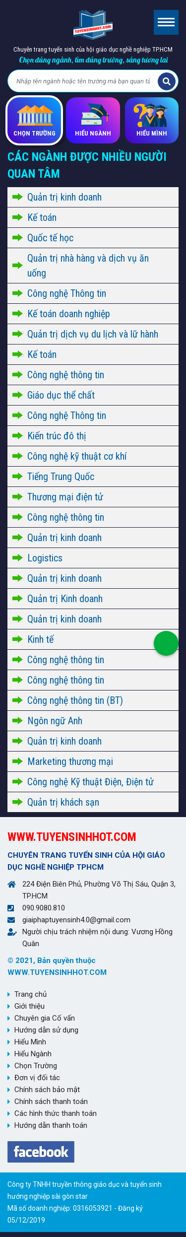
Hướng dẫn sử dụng (46, 1030)
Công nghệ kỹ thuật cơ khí (76, 456)
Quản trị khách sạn (63, 802)
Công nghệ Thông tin (66, 293)
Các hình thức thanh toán (55, 1113)
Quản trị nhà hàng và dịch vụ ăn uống (88, 265)
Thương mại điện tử (65, 497)
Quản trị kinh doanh (64, 197)
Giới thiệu (29, 1006)
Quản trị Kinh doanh (65, 599)
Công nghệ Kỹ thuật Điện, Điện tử (90, 782)
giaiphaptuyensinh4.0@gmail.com (76, 919)
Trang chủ (30, 994)
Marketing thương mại (70, 761)
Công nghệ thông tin (65, 375)
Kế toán (42, 217)
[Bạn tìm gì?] (84, 81)
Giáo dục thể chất (61, 395)
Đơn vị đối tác (37, 1077)
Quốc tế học (50, 238)
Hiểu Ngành (33, 1053)
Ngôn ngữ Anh (54, 721)
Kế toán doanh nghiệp (68, 314)
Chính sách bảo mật (47, 1089)
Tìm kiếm (167, 81)
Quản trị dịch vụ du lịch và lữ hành (92, 334)
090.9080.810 (43, 907)
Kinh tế (40, 639)
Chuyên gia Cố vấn (44, 1018)
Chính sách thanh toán (51, 1101)
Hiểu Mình (30, 1041)
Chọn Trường (35, 1065)
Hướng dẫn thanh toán (50, 1125)
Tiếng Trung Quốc (60, 476)
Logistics (44, 558)
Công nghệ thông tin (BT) (75, 700)
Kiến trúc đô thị (56, 436)
